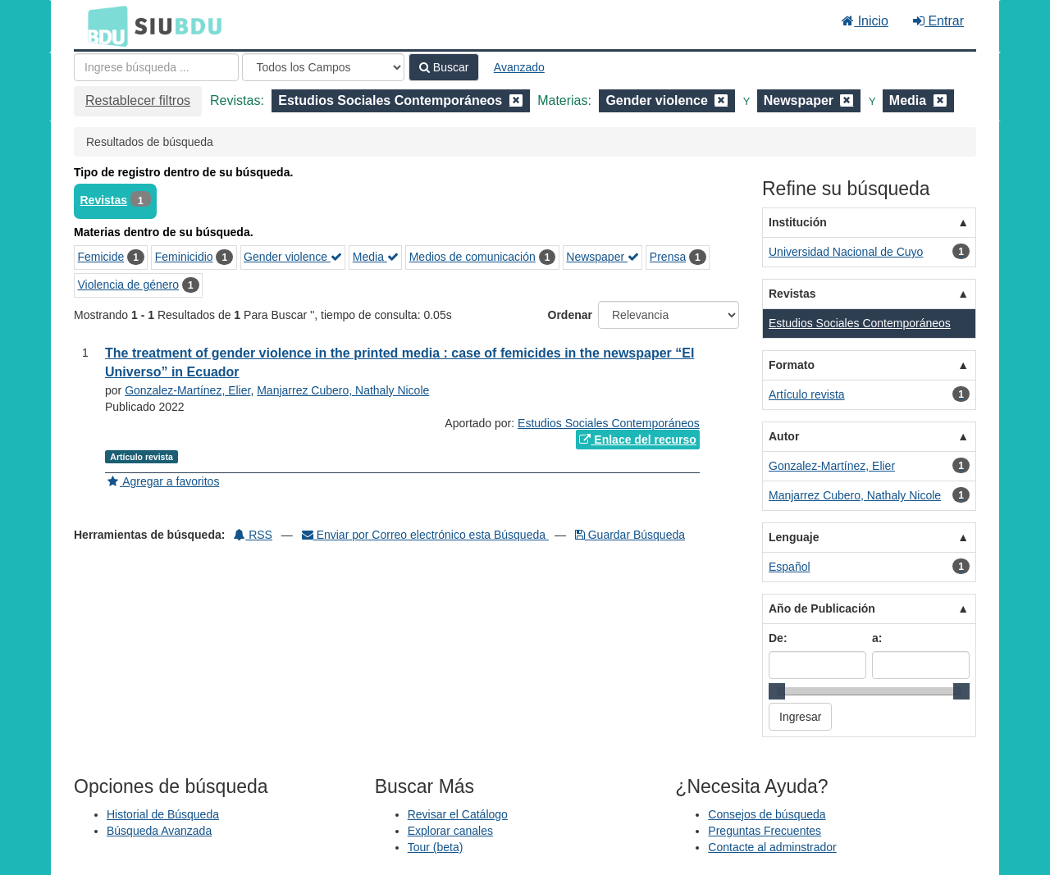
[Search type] (323, 67)
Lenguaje (794, 537)
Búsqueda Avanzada (159, 830)
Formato (792, 364)
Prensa (668, 256)
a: (877, 638)
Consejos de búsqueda (766, 814)
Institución (798, 222)
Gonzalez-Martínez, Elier (187, 390)
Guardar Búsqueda (630, 534)
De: (778, 638)
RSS (253, 534)
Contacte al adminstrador (772, 847)
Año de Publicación (822, 608)
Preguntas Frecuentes (764, 830)
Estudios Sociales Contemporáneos (609, 423)
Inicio (865, 21)
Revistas (104, 200)
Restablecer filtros (137, 100)
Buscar (443, 67)
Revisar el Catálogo (458, 814)
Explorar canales (450, 830)
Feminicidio (184, 256)
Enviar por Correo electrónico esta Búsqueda (425, 534)
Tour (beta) (435, 847)
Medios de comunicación (472, 256)
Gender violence (293, 256)
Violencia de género (129, 284)
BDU (103, 25)
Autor (784, 436)
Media (376, 256)
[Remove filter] (516, 100)
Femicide (101, 256)
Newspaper (602, 256)
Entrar (938, 21)
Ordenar (570, 314)
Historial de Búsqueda (163, 814)
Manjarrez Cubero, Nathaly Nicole (343, 390)
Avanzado (519, 67)
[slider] (777, 691)
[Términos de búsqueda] (156, 67)
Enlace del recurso (637, 439)
